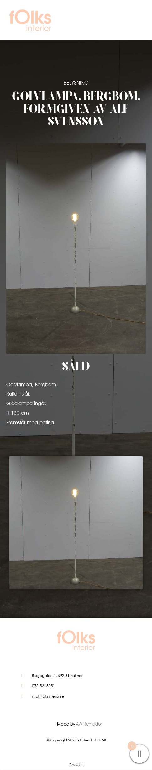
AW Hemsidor (89, 723)
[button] (129, 22)
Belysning (76, 83)
